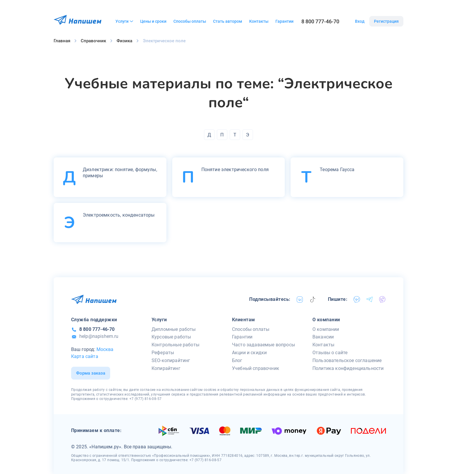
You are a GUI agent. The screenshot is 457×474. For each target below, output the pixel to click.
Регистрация (386, 21)
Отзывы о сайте (329, 352)
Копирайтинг (166, 368)
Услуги (124, 21)
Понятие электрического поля (235, 169)
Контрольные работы (175, 344)
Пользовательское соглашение (347, 360)
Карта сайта (84, 356)
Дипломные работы (174, 329)
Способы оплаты (189, 21)
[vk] (299, 299)
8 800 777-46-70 (320, 21)
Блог (237, 360)
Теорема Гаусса (337, 169)
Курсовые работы (171, 337)
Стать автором (227, 21)
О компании (326, 319)
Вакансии (323, 337)
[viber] (382, 299)
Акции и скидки (249, 352)
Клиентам (243, 319)
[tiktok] (312, 299)
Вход (360, 21)
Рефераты (163, 352)
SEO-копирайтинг (171, 360)
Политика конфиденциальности (348, 368)
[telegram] (369, 299)
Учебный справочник (255, 368)
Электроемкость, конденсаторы (118, 215)
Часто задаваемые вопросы (263, 344)
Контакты (258, 21)
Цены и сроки (153, 21)
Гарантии (284, 21)
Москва (104, 349)
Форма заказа (90, 373)
